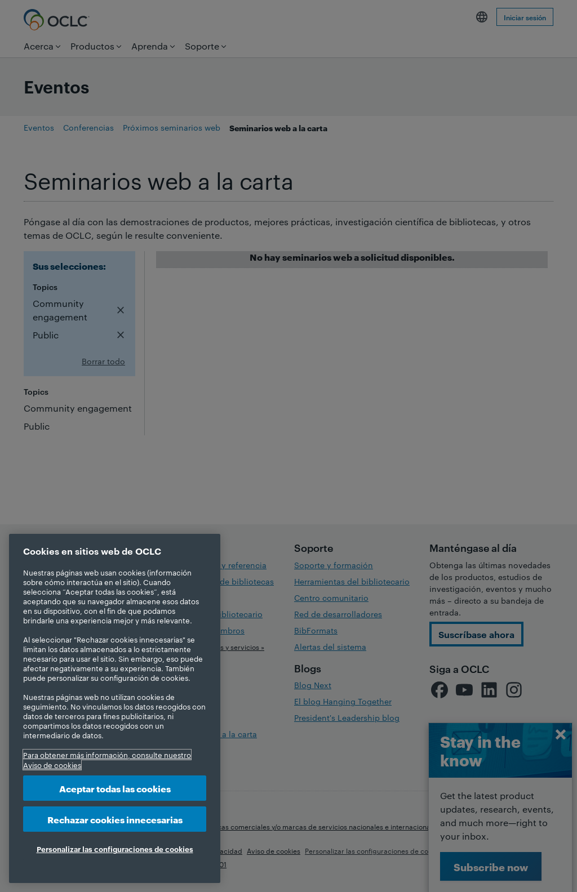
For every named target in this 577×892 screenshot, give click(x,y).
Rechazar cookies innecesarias (115, 819)
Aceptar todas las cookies (115, 788)
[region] (114, 708)
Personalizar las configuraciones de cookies (115, 849)
